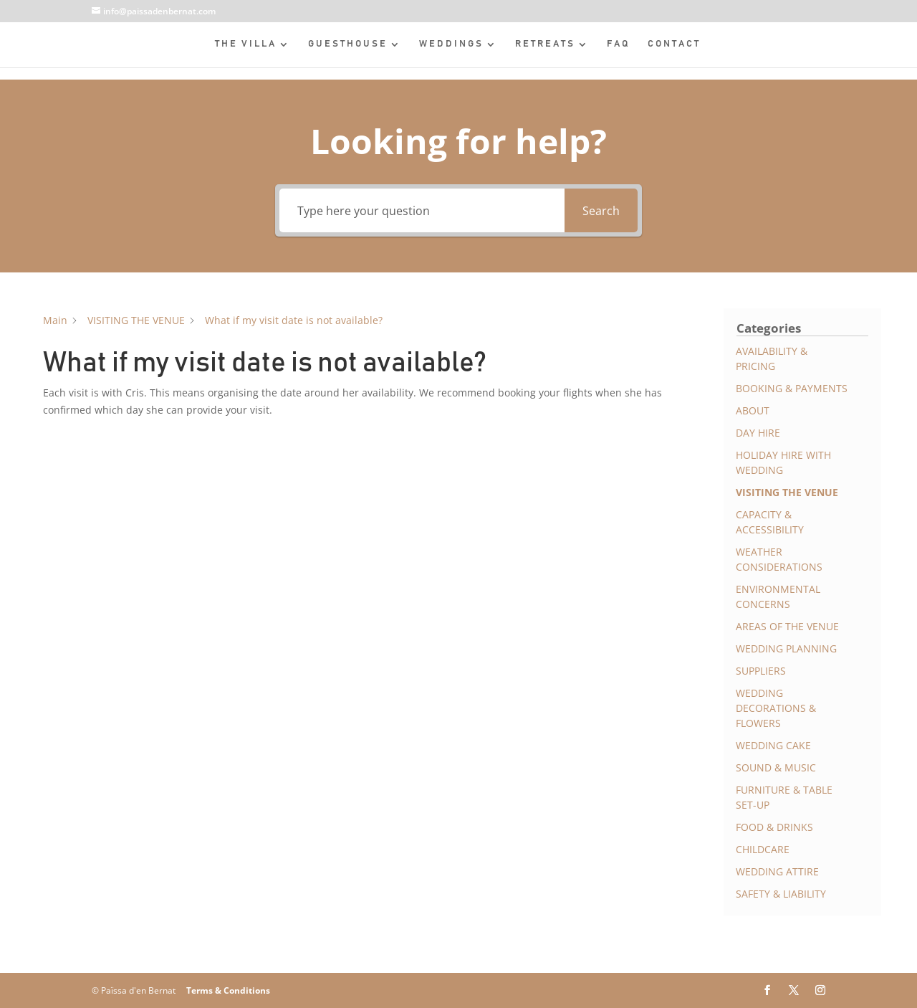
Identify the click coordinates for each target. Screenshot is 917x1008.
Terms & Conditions (228, 990)
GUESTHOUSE (348, 44)
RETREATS (545, 44)
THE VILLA (246, 44)
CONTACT (674, 44)
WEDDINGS (451, 44)
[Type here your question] (422, 210)
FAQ (618, 44)
